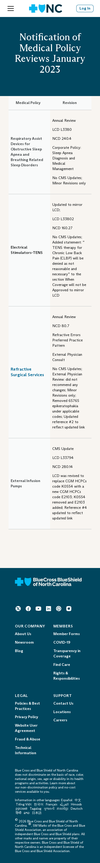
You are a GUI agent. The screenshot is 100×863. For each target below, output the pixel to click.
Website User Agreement (26, 728)
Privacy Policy (26, 717)
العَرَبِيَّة (64, 804)
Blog (19, 651)
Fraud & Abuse (27, 739)
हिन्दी (18, 813)
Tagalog (35, 808)
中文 (78, 800)
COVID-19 (61, 642)
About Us (23, 634)
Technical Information (25, 750)
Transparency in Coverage (67, 653)
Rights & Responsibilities (66, 676)
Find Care (61, 664)
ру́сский (21, 808)
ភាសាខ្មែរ (63, 808)
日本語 (37, 813)
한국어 (38, 804)
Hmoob (76, 804)
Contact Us (63, 703)
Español (66, 800)
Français (51, 804)
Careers (60, 720)
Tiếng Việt (23, 804)
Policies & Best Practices (27, 706)
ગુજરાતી (49, 808)
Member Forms (66, 634)
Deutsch (77, 808)
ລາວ (27, 813)
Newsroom (24, 642)
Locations (62, 712)
